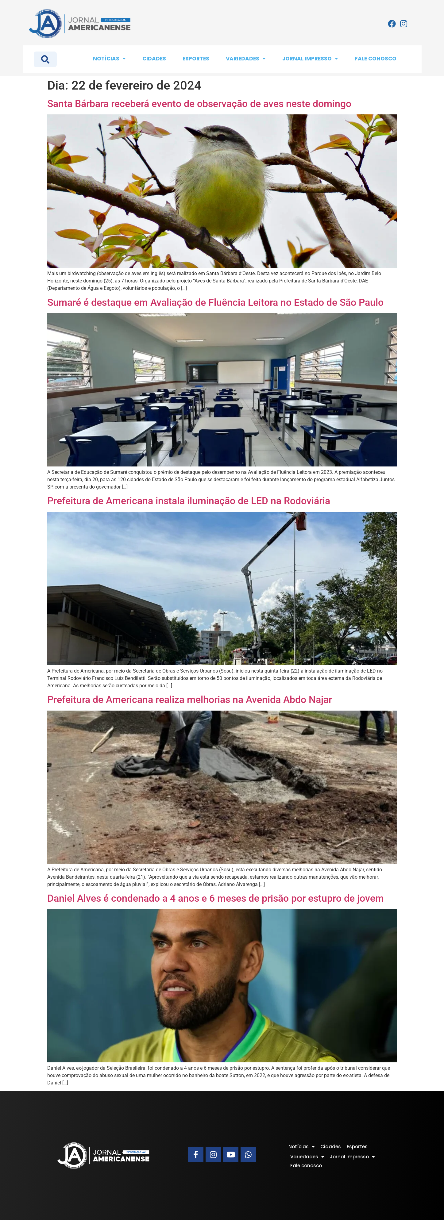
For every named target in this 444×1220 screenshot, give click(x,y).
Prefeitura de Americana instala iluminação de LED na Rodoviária (188, 501)
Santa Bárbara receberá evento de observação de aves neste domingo (199, 103)
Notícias (109, 58)
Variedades (246, 58)
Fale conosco (375, 58)
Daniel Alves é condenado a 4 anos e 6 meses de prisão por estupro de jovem (215, 898)
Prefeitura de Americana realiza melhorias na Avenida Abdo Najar (189, 699)
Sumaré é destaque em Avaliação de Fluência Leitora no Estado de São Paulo (215, 302)
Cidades (154, 58)
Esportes (196, 58)
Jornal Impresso (310, 58)
